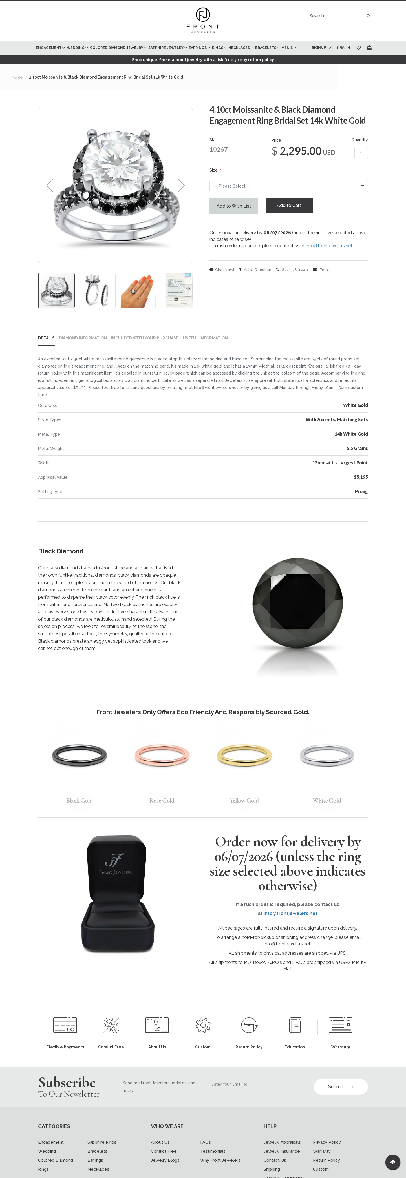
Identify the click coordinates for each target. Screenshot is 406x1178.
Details (46, 352)
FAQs (205, 1152)
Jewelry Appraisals (282, 1152)
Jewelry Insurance (282, 1161)
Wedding (47, 1161)
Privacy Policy (327, 1152)
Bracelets (97, 1161)
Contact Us (275, 1170)
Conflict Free (164, 1161)
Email (323, 284)
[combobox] (338, 16)
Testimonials (213, 1161)
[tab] (48, 353)
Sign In (343, 47)
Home (16, 91)
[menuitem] (50, 48)
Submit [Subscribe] (341, 1097)
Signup (318, 47)
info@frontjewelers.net (329, 261)
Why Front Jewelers (220, 1170)
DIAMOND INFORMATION (83, 352)
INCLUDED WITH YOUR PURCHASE (144, 352)
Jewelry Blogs (165, 1170)
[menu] (170, 55)
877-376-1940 (294, 284)
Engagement (51, 1152)
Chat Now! (222, 284)
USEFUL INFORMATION (205, 352)
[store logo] (203, 21)
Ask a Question (256, 284)
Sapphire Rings (101, 1152)
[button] (49, 200)
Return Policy (326, 1170)
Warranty (322, 1161)
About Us (160, 1152)
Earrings (95, 1170)
